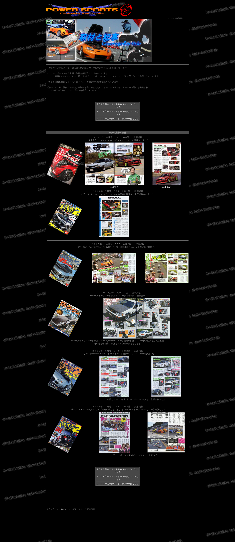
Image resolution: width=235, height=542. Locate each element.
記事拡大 (114, 187)
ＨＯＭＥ (50, 509)
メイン (63, 509)
